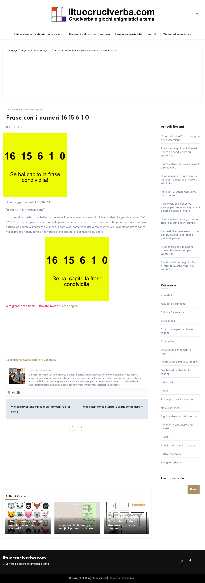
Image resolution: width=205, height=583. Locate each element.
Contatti (152, 34)
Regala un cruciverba (129, 34)
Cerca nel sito (172, 478)
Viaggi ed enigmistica (177, 34)
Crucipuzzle (168, 320)
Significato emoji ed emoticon (179, 416)
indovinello (91, 217)
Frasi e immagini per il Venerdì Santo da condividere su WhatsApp (179, 152)
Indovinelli (167, 382)
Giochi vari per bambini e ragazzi (24, 110)
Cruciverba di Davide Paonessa (89, 34)
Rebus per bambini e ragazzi (178, 399)
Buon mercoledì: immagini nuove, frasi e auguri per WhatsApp (177, 250)
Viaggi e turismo (171, 462)
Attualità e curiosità (173, 303)
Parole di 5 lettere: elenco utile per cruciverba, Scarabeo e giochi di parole (180, 235)
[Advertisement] (103, 76)
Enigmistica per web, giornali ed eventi (39, 34)
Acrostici (166, 295)
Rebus (164, 391)
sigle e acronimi (170, 408)
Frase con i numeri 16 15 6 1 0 (47, 118)
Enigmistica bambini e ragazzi (179, 361)
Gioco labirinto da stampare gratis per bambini (113, 406)
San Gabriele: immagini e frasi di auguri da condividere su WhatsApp (179, 266)
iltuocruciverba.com (24, 558)
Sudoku (165, 437)
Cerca (193, 489)
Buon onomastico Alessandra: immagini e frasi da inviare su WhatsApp (179, 180)
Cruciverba (167, 341)
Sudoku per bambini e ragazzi (179, 445)
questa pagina (68, 306)
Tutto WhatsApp (171, 454)
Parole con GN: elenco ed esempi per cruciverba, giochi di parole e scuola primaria (180, 207)
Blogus (113, 578)
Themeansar (127, 578)
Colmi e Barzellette (172, 312)
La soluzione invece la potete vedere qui (31, 359)
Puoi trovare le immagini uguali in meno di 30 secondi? (26, 525)
